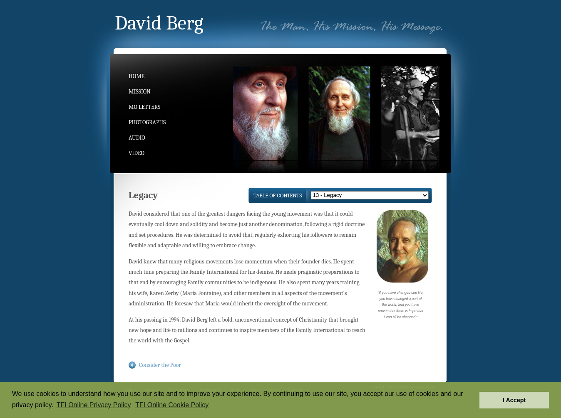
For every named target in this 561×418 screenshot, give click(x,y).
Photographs (147, 122)
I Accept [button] (514, 400)
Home (136, 76)
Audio (137, 137)
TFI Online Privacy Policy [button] (94, 404)
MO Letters (144, 107)
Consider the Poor (160, 365)
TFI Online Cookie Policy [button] (172, 404)
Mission (140, 91)
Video (136, 153)
